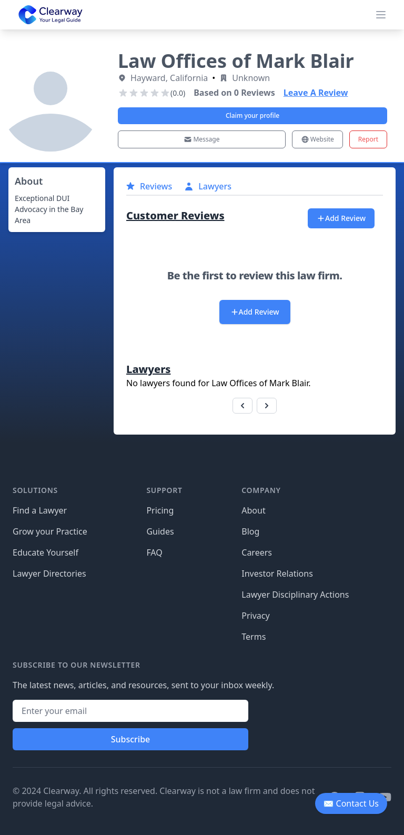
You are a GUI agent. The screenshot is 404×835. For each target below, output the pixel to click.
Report (368, 139)
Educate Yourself (45, 552)
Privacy (255, 615)
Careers (256, 552)
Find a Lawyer (40, 510)
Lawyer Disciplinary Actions (295, 594)
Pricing (160, 510)
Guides (160, 531)
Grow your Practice (50, 531)
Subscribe (130, 739)
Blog (250, 531)
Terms (253, 636)
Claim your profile (252, 115)
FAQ (154, 552)
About (253, 510)
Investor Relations (277, 573)
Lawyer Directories (49, 573)
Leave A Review (316, 92)
